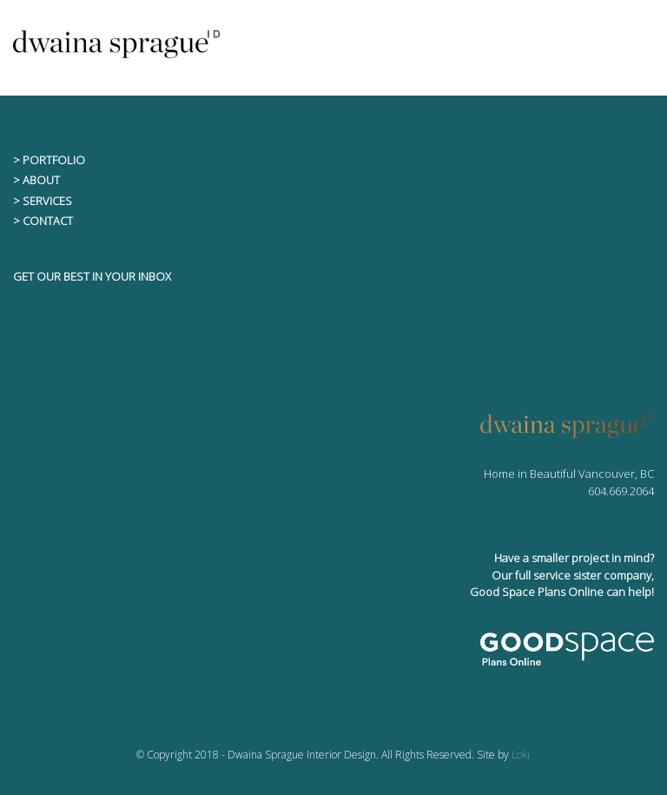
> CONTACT (43, 221)
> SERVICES (42, 201)
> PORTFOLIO (49, 160)
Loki (521, 754)
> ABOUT (36, 180)
